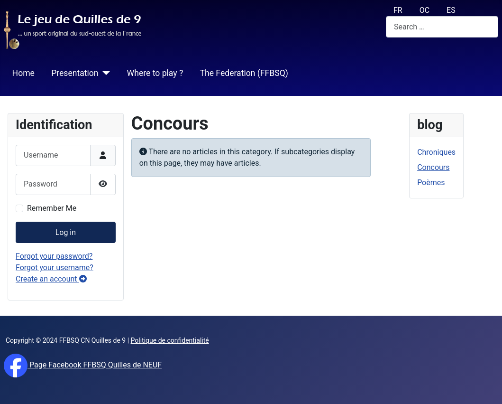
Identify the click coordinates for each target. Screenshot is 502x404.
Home (23, 73)
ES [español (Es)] (451, 10)
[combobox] (442, 27)
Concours (433, 167)
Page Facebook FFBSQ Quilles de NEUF (94, 364)
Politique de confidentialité (170, 340)
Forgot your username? (54, 267)
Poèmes (431, 182)
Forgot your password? (54, 256)
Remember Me (51, 208)
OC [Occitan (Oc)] (424, 10)
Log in (65, 232)
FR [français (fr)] (397, 10)
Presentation (74, 73)
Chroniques (436, 152)
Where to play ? (155, 73)
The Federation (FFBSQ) (244, 73)
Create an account (51, 278)
